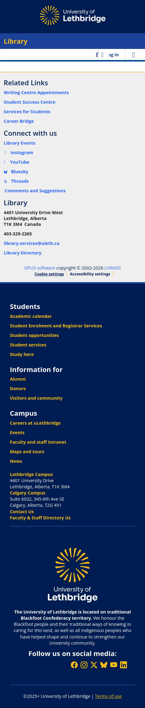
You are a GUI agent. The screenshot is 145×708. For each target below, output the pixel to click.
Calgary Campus (27, 493)
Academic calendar (31, 316)
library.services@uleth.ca (31, 243)
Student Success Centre (29, 102)
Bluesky (16, 171)
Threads (16, 181)
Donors (18, 388)
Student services (28, 345)
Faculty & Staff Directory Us (40, 518)
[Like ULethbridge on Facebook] (74, 664)
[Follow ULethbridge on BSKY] (104, 664)
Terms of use (108, 696)
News (16, 461)
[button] (98, 54)
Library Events (19, 143)
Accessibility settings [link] (90, 274)
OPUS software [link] (39, 268)
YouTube (16, 162)
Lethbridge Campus (31, 474)
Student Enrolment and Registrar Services (56, 326)
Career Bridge (19, 121)
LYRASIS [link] (112, 268)
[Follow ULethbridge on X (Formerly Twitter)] (94, 664)
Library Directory (23, 253)
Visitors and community (36, 398)
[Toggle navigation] (133, 54)
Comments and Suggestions (35, 191)
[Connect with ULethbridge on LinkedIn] (123, 664)
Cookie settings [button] (49, 274)
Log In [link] (112, 55)
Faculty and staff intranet (38, 442)
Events (17, 432)
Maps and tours (27, 451)
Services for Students (27, 111)
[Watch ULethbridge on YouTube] (114, 664)
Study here (22, 354)
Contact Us (22, 511)
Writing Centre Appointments (36, 92)
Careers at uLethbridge (35, 423)
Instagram (18, 152)
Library (15, 41)
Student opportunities (34, 335)
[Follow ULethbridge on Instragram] (84, 664)
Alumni (18, 379)
